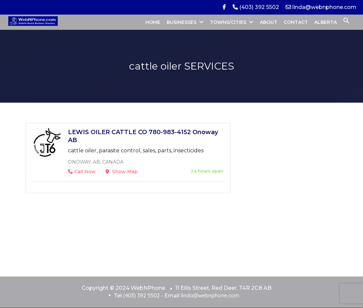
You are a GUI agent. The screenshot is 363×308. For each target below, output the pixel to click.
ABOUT (268, 22)
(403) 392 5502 (256, 7)
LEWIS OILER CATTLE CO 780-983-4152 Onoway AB (143, 136)
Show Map (122, 172)
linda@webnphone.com (321, 7)
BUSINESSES (181, 22)
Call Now (82, 172)
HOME (152, 22)
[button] (346, 22)
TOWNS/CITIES (228, 22)
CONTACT (296, 22)
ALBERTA (325, 22)
